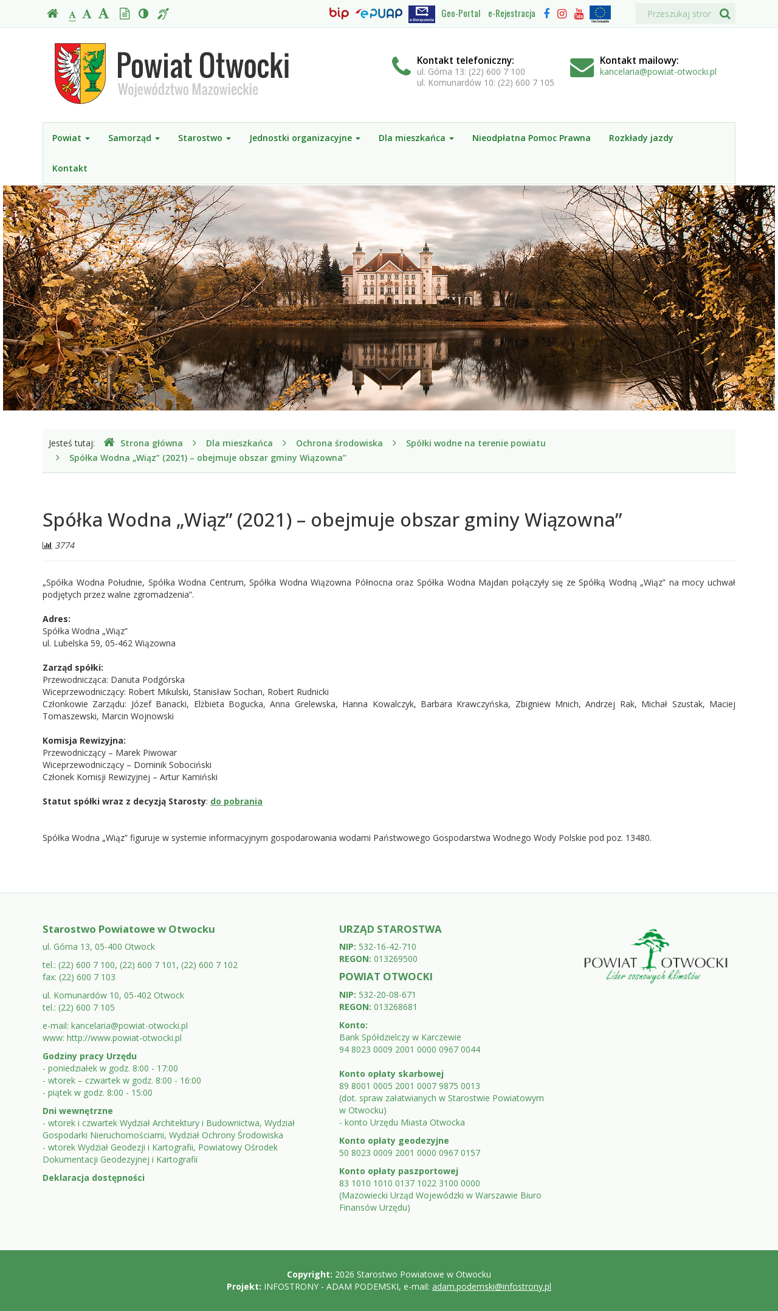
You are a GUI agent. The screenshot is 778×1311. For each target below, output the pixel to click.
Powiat (71, 138)
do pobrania (236, 801)
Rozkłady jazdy (641, 138)
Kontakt (70, 168)
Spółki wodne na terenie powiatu (476, 443)
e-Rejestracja (511, 13)
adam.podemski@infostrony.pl (491, 1286)
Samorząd (134, 138)
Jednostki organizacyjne (304, 138)
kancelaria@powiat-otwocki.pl (658, 71)
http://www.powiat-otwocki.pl (124, 1037)
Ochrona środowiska (339, 443)
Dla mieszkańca (416, 138)
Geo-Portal (460, 13)
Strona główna (143, 443)
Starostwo (204, 138)
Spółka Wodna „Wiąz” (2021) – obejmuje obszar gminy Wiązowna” (207, 457)
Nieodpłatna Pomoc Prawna (531, 138)
